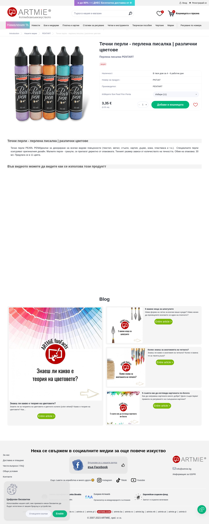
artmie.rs (70, 512)
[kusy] (142, 104)
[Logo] (29, 13)
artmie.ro (129, 512)
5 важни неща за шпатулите (159, 309)
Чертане (159, 25)
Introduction (14, 33)
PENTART (46, 33)
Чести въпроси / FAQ (13, 466)
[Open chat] (201, 509)
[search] (130, 14)
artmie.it (182, 512)
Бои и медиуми (51, 25)
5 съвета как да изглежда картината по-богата (166, 393)
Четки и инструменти (118, 25)
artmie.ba (118, 512)
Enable (60, 513)
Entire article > (46, 416)
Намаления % (18, 25)
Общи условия (10, 471)
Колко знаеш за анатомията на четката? (168, 350)
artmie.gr (172, 512)
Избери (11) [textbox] (161, 94)
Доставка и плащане (13, 460)
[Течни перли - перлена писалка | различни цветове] (48, 82)
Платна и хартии (71, 25)
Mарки (170, 25)
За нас (6, 455)
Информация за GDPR (184, 474)
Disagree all (38, 513)
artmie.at (162, 512)
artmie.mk (151, 512)
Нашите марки (30, 33)
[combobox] (176, 94)
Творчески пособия (142, 25)
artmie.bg (140, 512)
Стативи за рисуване (93, 25)
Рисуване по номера (191, 25)
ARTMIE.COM (104, 512)
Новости (36, 25)
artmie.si (80, 512)
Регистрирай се (199, 3)
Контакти (7, 476)
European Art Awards (102, 494)
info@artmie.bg (183, 469)
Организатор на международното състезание (112, 500)
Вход (184, 3)
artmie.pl (90, 512)
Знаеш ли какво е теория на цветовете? (33, 403)
